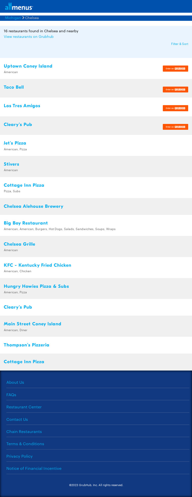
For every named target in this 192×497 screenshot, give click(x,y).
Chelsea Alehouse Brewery (33, 206)
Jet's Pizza (15, 143)
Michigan (13, 17)
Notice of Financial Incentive (33, 468)
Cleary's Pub (18, 124)
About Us (15, 382)
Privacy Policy (19, 456)
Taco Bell (14, 87)
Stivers (11, 164)
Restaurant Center (24, 406)
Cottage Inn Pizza (24, 185)
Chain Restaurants (24, 431)
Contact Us (17, 419)
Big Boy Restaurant (26, 223)
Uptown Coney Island (28, 66)
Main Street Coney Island (32, 324)
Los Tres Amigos (22, 105)
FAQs (11, 394)
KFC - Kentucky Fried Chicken (37, 265)
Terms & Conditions (25, 443)
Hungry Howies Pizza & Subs (36, 286)
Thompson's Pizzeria (27, 345)
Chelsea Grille (19, 244)
